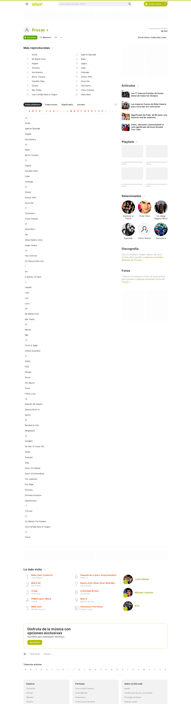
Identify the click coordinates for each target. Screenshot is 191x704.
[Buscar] (129, 3)
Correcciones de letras (85, 702)
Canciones (30, 688)
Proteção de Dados (132, 697)
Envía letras (80, 697)
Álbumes (30, 697)
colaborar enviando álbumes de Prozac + (142, 258)
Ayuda (127, 688)
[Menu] (26, 3)
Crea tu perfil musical (84, 688)
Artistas (29, 693)
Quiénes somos (130, 702)
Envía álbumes (81, 693)
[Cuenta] (165, 3)
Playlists (29, 702)
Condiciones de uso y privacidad (138, 693)
